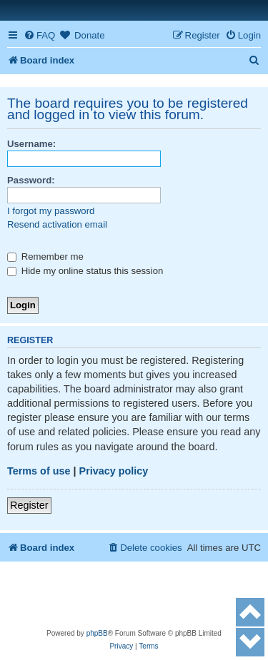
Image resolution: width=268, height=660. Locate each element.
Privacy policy (114, 471)
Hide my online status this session (85, 270)
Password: (31, 180)
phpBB (97, 633)
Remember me (45, 256)
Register (29, 505)
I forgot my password (50, 210)
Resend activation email (57, 224)
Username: (31, 143)
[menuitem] (39, 35)
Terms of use (39, 471)
